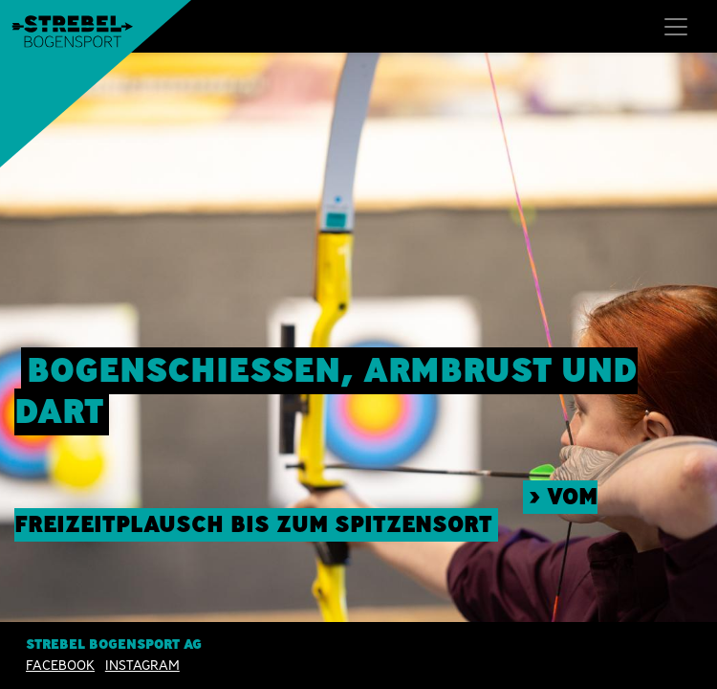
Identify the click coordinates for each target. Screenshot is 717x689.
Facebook (60, 665)
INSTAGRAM (142, 665)
